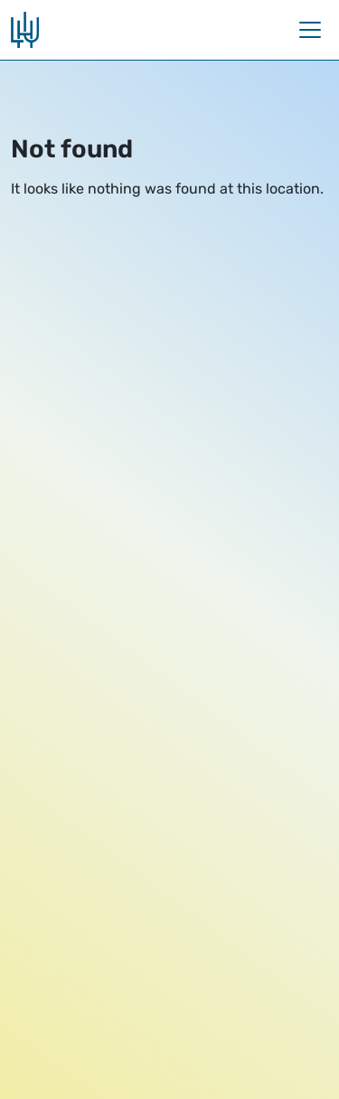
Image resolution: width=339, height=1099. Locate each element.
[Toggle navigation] (310, 30)
